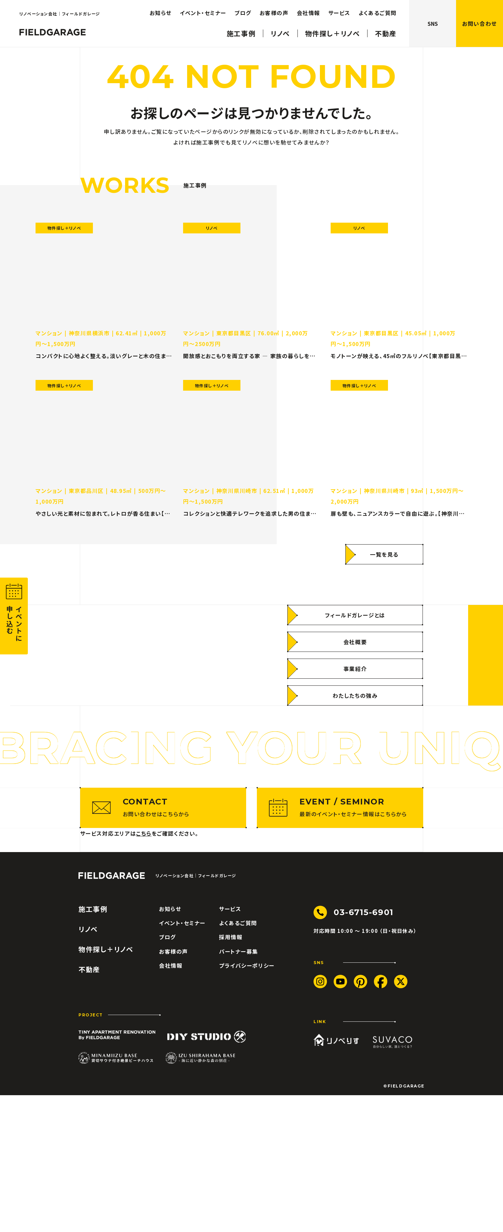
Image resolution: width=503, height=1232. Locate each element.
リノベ (280, 29)
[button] (14, 616)
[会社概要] (355, 710)
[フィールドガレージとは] (355, 683)
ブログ (243, 8)
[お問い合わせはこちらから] (163, 945)
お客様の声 (274, 8)
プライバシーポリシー (247, 1102)
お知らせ (161, 8)
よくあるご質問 (377, 8)
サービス (339, 8)
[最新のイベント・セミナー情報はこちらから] (340, 945)
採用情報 (230, 1074)
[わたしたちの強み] (355, 764)
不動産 (386, 29)
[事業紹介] (355, 737)
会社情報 (308, 8)
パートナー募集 (238, 1088)
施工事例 (241, 29)
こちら (144, 970)
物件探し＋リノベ (332, 29)
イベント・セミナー (203, 8)
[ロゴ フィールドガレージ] (52, 28)
